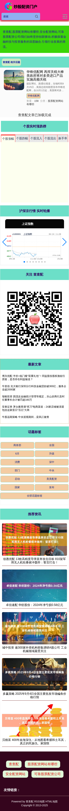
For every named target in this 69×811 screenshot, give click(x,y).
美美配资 (52, 478)
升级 (51, 453)
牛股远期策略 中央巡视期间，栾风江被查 (25, 416)
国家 (17, 487)
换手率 (62, 138)
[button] (4, 242)
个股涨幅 (8, 138)
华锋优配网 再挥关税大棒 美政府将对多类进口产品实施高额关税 (45, 75)
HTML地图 (51, 801)
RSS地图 (39, 801)
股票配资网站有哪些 (42, 764)
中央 (51, 470)
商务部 (17, 445)
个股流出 (50, 138)
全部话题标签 (34, 495)
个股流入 (36, 138)
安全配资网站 (15, 774)
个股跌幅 (22, 138)
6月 (17, 453)
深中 (51, 462)
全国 (51, 445)
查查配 (14, 764)
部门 (17, 470)
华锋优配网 (34, 95)
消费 (17, 462)
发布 (51, 487)
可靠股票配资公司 (47, 774)
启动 (17, 478)
